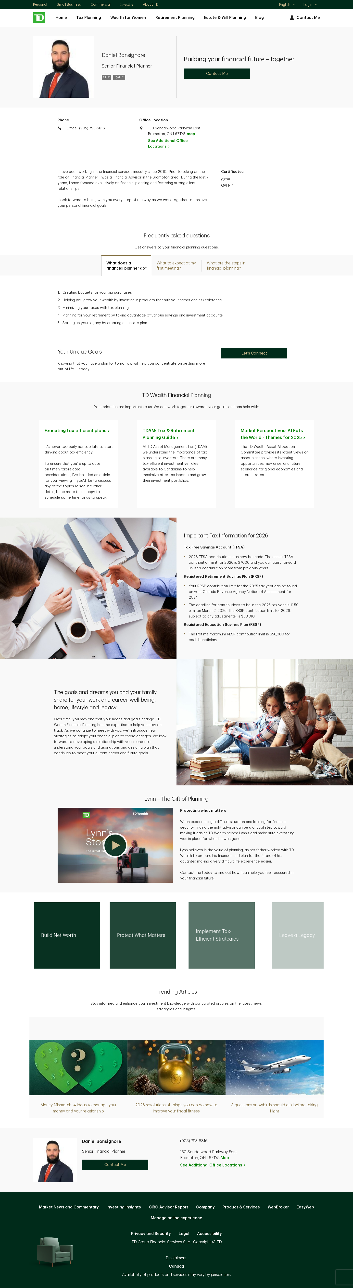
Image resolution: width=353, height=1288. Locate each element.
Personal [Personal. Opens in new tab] (40, 4)
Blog (259, 18)
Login (310, 4)
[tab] (126, 265)
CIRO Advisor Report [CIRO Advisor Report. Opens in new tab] (168, 1207)
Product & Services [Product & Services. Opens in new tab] (241, 1207)
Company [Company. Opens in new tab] (205, 1207)
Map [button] (225, 1158)
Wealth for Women (128, 18)
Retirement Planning (175, 18)
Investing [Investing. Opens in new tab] (126, 4)
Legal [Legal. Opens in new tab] (184, 1234)
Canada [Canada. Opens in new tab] (176, 1266)
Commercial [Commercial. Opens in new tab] (101, 4)
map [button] (191, 134)
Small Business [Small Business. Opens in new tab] (69, 4)
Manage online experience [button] (176, 1218)
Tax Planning (88, 18)
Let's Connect (254, 353)
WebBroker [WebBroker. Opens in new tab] (278, 1207)
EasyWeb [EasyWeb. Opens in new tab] (305, 1207)
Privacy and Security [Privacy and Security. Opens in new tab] (151, 1234)
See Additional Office (168, 143)
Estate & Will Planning (225, 18)
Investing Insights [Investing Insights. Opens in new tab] (124, 1207)
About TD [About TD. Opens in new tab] (150, 4)
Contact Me (304, 17)
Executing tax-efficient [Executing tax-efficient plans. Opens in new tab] (78, 430)
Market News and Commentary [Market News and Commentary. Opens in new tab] (69, 1207)
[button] (115, 845)
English (287, 5)
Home (61, 18)
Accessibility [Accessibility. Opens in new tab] (209, 1234)
